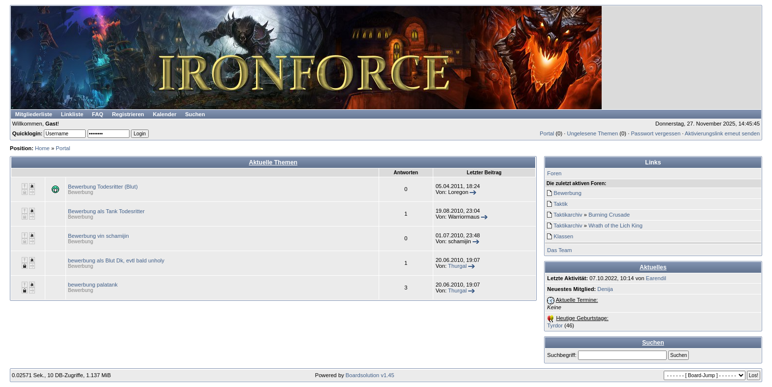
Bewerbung (80, 192)
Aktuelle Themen (273, 162)
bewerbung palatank (93, 285)
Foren (554, 173)
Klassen (563, 236)
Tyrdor (555, 325)
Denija (605, 289)
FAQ (97, 114)
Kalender (164, 114)
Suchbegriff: (562, 355)
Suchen (195, 114)
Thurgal (457, 266)
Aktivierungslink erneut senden (722, 133)
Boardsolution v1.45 (370, 375)
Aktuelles (653, 267)
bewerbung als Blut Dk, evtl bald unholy (116, 260)
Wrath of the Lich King (615, 225)
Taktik (560, 204)
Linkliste (72, 114)
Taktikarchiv (567, 215)
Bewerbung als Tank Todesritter (106, 211)
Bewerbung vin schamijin (98, 236)
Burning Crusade (609, 215)
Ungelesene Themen (592, 133)
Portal (547, 133)
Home (42, 148)
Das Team (559, 250)
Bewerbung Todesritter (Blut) (103, 187)
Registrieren (128, 114)
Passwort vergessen (655, 133)
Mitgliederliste (33, 114)
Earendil (656, 278)
